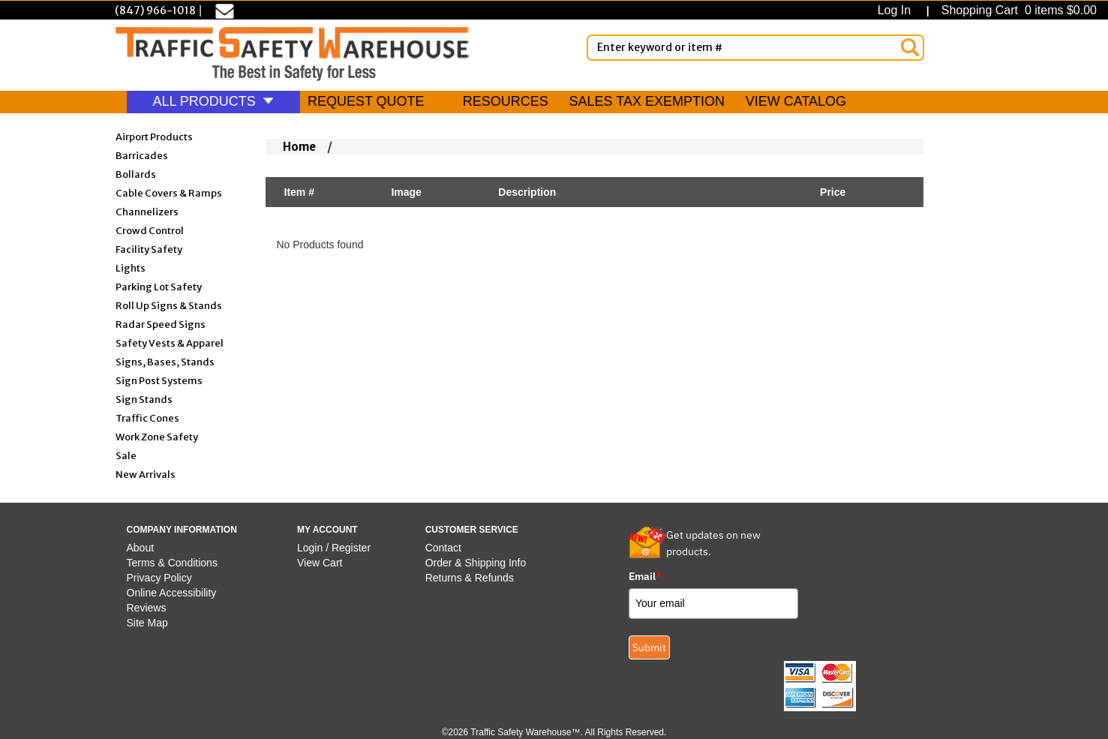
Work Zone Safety (157, 436)
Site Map (147, 623)
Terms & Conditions (172, 563)
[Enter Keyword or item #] (755, 48)
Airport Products (154, 136)
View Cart (319, 563)
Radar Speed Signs (161, 323)
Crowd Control (150, 230)
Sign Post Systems (159, 380)
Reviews (147, 608)
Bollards (136, 173)
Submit (649, 647)
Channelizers (147, 211)
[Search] (909, 47)
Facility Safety (149, 248)
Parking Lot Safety (159, 286)
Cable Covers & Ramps (169, 192)
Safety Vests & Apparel (170, 342)
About (141, 548)
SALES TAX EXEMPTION (647, 101)
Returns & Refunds (469, 578)
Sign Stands (144, 398)
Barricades (142, 155)
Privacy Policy (159, 578)
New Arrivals (146, 473)
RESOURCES (505, 101)
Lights (131, 267)
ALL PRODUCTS (213, 101)
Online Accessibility (172, 593)
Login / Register (334, 548)
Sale (126, 455)
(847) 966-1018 (155, 10)
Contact (443, 548)
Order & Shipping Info (476, 563)
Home (299, 147)
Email (645, 576)
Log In (897, 10)
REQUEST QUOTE (366, 101)
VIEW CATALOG (796, 101)
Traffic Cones (147, 417)
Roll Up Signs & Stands (169, 305)
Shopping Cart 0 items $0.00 (1017, 10)
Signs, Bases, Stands (165, 361)
